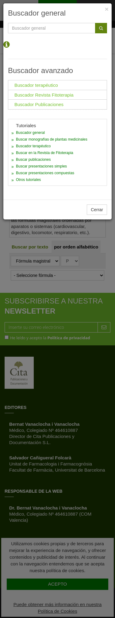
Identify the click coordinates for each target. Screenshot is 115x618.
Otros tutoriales (28, 180)
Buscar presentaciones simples (41, 166)
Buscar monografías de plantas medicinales (51, 139)
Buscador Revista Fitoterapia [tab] (44, 94)
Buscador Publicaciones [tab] (38, 104)
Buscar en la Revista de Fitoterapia (44, 153)
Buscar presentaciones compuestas (45, 173)
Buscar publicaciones (33, 159)
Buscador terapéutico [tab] (36, 85)
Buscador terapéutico (33, 146)
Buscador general (30, 133)
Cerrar (97, 209)
